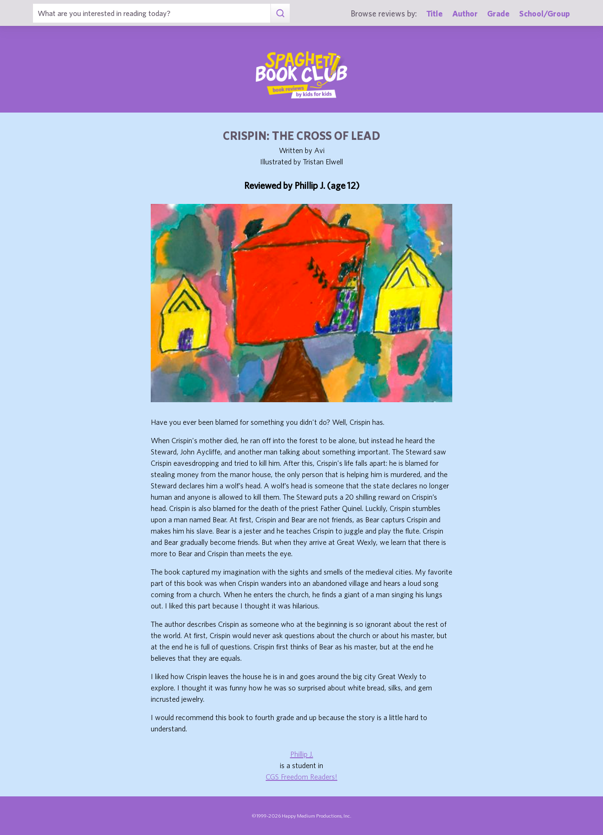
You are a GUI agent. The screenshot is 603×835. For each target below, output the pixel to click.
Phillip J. (301, 754)
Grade (498, 13)
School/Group (544, 13)
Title (434, 13)
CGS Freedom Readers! (301, 776)
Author (465, 13)
